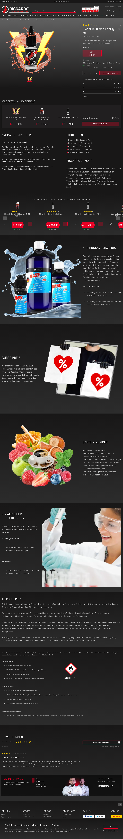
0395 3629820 (47, 816)
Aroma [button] (79, 16)
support (112, 7)
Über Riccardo (6, 817)
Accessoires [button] (64, 16)
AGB (64, 817)
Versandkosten (97, 63)
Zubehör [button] (56, 16)
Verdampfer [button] (47, 16)
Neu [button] (3, 16)
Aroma (13, 159)
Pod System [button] (24, 16)
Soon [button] (112, 16)
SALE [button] (101, 16)
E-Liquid (30, 169)
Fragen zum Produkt (105, 786)
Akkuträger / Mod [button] (36, 16)
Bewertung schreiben (106, 742)
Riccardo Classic (20, 142)
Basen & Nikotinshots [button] (90, 16)
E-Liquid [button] (73, 16)
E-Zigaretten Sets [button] (12, 16)
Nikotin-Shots (20, 161)
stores (107, 7)
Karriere (118, 7)
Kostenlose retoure (114, 2)
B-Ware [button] (107, 16)
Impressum (67, 814)
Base (4, 161)
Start (3, 20)
